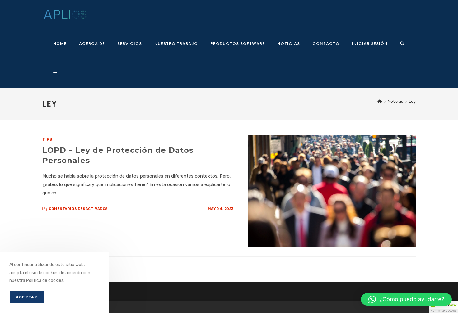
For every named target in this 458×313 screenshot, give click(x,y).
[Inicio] (379, 101)
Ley (412, 101)
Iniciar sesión (370, 44)
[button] (406, 299)
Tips (47, 139)
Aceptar (26, 297)
